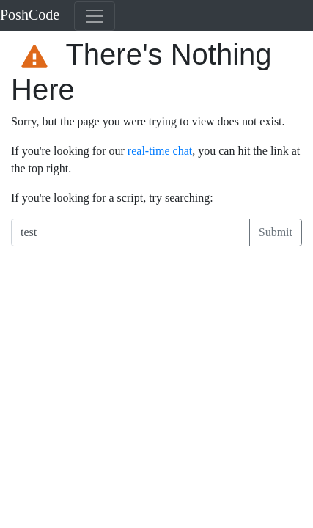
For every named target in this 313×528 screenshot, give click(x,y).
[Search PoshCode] (130, 232)
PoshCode (29, 15)
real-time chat (160, 150)
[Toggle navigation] (94, 16)
